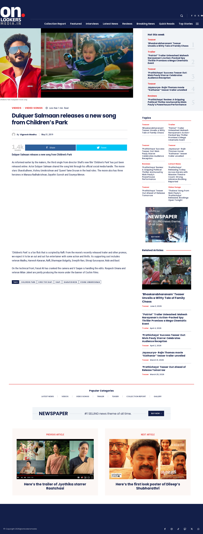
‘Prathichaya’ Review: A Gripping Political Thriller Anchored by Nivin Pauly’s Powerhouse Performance (167, 102)
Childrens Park (28, 282)
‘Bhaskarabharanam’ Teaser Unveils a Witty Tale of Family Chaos (168, 44)
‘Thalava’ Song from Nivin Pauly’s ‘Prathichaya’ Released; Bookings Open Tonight (178, 195)
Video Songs (34, 108)
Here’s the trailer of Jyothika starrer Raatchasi (55, 486)
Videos (16, 108)
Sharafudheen (70, 282)
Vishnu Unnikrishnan (90, 282)
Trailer (151, 52)
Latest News (174, 164)
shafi (57, 282)
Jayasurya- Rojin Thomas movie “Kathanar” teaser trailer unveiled (167, 88)
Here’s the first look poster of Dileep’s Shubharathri (148, 486)
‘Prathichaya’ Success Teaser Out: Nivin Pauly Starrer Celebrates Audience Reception (167, 75)
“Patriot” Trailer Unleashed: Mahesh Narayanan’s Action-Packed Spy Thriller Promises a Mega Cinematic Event (168, 59)
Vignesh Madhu (28, 134)
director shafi (45, 282)
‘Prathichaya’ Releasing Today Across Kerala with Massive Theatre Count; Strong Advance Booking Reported (178, 174)
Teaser (152, 40)
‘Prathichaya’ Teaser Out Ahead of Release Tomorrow (153, 193)
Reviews (152, 96)
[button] (181, 15)
